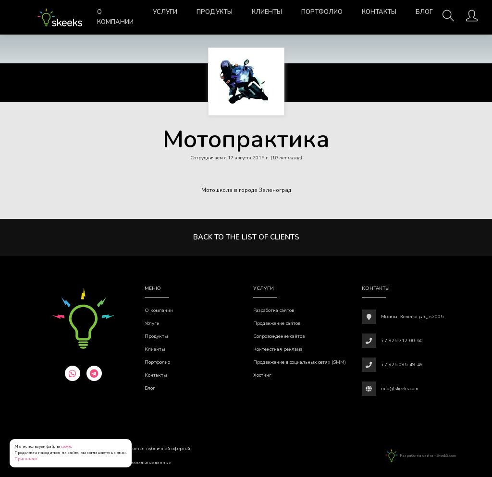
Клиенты (267, 12)
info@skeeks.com (399, 388)
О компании (115, 17)
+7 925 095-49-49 (402, 364)
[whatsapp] (72, 373)
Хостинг (262, 375)
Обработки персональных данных (137, 462)
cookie (66, 446)
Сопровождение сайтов (279, 336)
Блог (424, 12)
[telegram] (94, 373)
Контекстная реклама (278, 349)
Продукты (215, 12)
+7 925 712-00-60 (402, 340)
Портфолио (322, 12)
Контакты (379, 12)
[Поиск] (448, 18)
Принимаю (25, 459)
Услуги (165, 12)
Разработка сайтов (273, 310)
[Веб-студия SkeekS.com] (60, 17)
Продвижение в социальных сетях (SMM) (299, 362)
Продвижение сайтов (276, 323)
